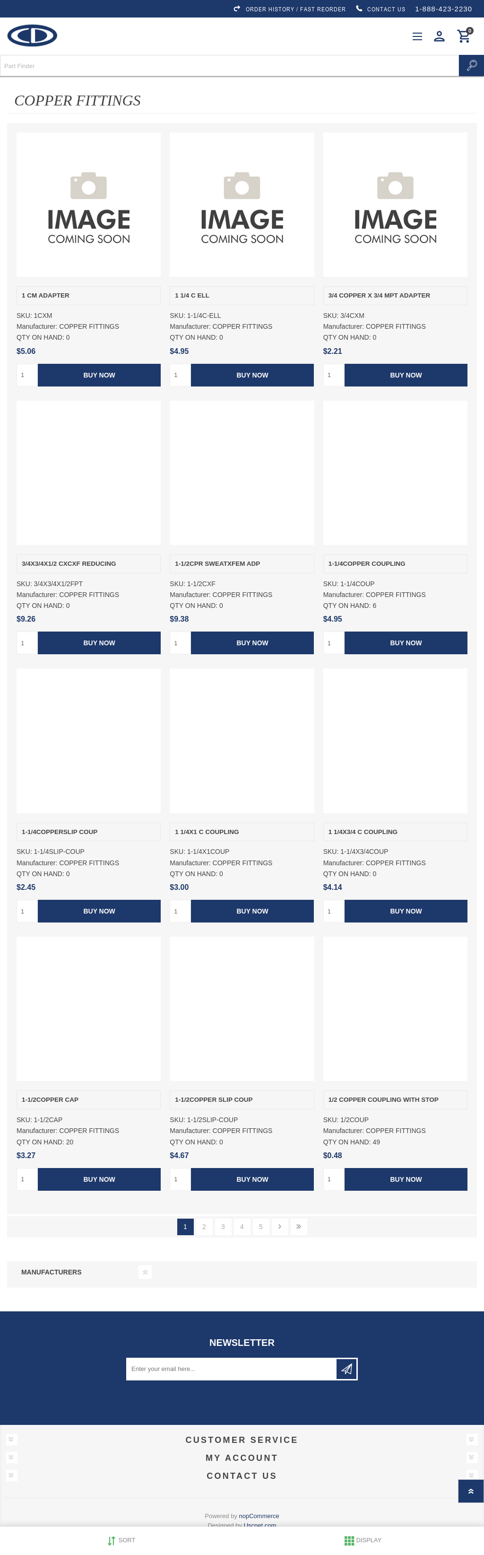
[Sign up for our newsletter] (232, 1369)
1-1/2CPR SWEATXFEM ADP (217, 563)
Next (280, 1227)
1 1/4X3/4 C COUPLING (363, 831)
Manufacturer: (37, 326)
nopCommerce (259, 1516)
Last (299, 1227)
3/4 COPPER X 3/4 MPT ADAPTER (379, 295)
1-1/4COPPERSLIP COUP (59, 831)
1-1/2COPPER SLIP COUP (213, 1099)
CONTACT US (380, 9)
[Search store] (229, 65)
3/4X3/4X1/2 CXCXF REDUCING (69, 563)
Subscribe (346, 1369)
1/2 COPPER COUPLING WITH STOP (383, 1099)
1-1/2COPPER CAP (50, 1099)
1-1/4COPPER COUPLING (367, 563)
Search (471, 65)
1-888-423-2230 (443, 9)
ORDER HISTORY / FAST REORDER (289, 9)
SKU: (24, 315)
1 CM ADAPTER (45, 295)
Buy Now (99, 375)
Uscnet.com (260, 1525)
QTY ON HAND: (40, 338)
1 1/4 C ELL (192, 295)
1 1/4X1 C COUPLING (207, 831)
